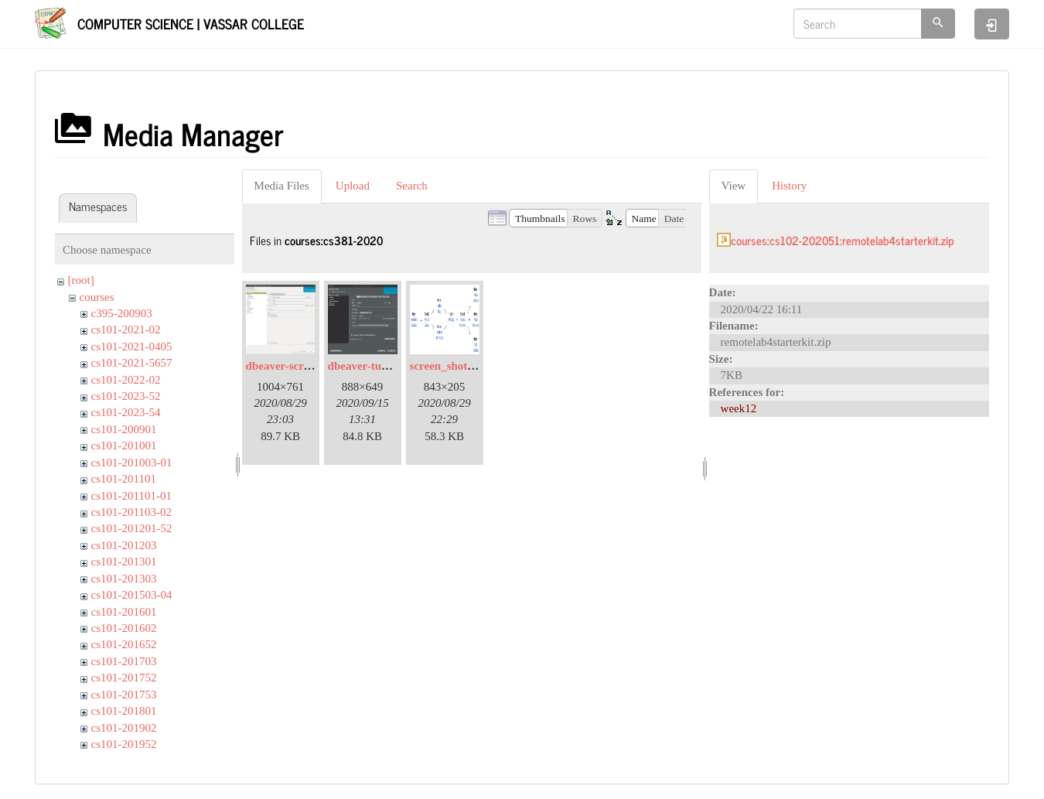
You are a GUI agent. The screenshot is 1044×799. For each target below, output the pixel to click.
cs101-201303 (124, 578)
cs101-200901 (124, 429)
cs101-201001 (124, 445)
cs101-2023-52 (126, 396)
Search (412, 185)
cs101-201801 (124, 711)
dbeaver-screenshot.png (304, 366)
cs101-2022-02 (126, 380)
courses (97, 297)
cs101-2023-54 (126, 412)
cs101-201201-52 (131, 528)
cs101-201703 (124, 661)
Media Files (281, 185)
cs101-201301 (124, 561)
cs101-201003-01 (131, 462)
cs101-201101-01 (131, 496)
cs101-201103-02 (131, 512)
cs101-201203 (124, 545)
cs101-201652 (124, 644)
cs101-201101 (123, 479)
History (789, 185)
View (734, 185)
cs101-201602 (124, 628)
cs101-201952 (124, 744)
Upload (353, 185)
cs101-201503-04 (131, 595)
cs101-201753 (124, 694)
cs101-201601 (124, 612)
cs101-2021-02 (126, 329)
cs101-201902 (124, 728)
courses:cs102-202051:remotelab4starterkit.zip (842, 240)
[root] (81, 280)
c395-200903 (121, 313)
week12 (739, 408)
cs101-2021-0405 (131, 346)
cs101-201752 (124, 677)
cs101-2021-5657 (131, 363)
